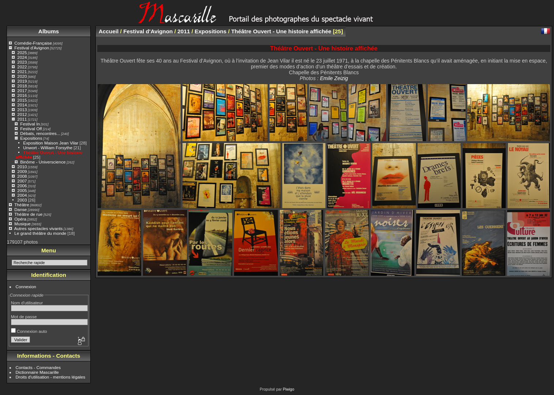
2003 (22, 200)
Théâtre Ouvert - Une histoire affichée (281, 31)
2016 (22, 95)
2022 (22, 66)
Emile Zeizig (334, 78)
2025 (22, 52)
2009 (22, 171)
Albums (48, 31)
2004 (22, 195)
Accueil (109, 31)
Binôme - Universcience (42, 161)
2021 (22, 71)
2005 (22, 190)
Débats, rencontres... (40, 133)
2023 (22, 62)
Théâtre (21, 204)
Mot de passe (24, 316)
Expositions (31, 138)
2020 (22, 76)
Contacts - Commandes (38, 367)
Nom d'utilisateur (27, 302)
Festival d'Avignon (31, 47)
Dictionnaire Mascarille (37, 372)
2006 (22, 185)
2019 (22, 81)
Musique (22, 223)
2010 (22, 166)
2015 (22, 100)
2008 (22, 176)
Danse (20, 209)
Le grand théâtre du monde (40, 233)
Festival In (30, 123)
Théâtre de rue (28, 214)
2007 (22, 180)
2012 (22, 114)
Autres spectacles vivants (38, 228)
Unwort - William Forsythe (47, 147)
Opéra (20, 219)
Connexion (26, 286)
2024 (22, 57)
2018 (22, 85)
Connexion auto (29, 331)
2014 (22, 104)
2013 (22, 109)
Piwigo (288, 389)
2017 (22, 90)
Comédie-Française (33, 43)
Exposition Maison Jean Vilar (50, 142)
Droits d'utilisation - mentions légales (51, 377)
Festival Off (31, 128)
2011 (22, 119)
